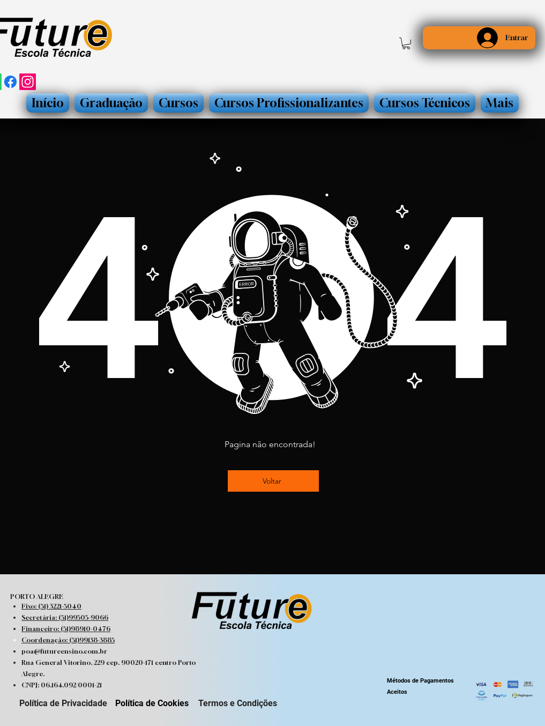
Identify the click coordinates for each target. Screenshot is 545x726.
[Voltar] (273, 481)
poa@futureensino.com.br (64, 651)
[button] (406, 43)
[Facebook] (10, 81)
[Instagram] (27, 81)
